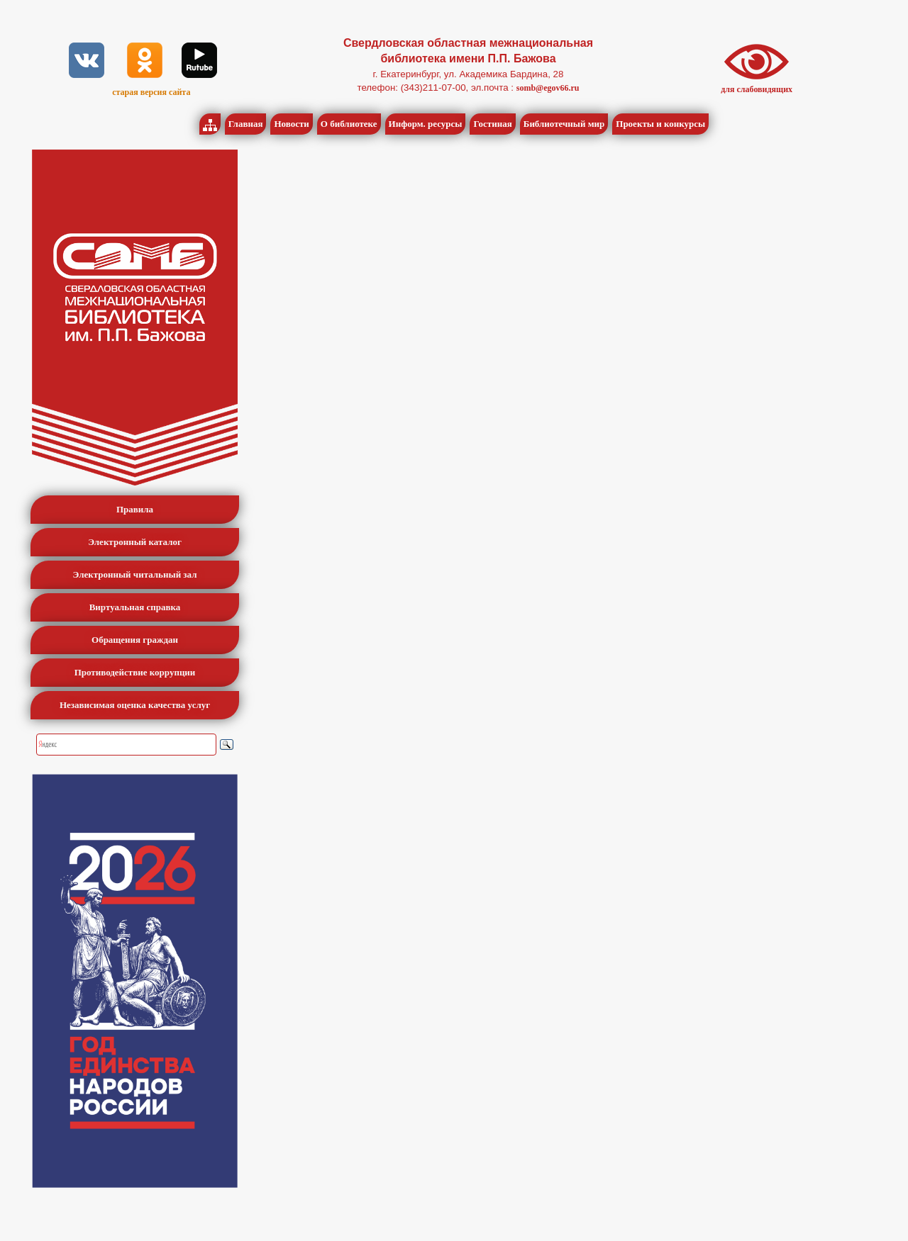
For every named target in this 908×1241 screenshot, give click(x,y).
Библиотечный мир (564, 123)
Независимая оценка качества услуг (135, 705)
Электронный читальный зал (135, 574)
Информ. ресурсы (426, 123)
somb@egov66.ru (548, 88)
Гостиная (492, 123)
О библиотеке (349, 123)
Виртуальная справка (135, 607)
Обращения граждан (135, 639)
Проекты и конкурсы (660, 123)
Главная (245, 123)
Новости (291, 123)
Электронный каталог (135, 542)
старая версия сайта (151, 92)
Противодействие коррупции (135, 672)
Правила (134, 509)
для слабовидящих (756, 89)
